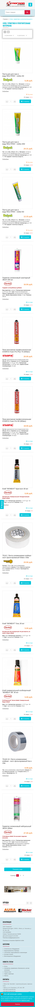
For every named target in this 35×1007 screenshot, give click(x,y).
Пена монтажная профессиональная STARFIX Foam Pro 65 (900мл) (16, 420)
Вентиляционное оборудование (12, 956)
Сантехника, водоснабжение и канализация (15, 952)
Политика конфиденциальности (11, 937)
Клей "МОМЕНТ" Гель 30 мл (13, 623)
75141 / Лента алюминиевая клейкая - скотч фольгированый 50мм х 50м (17, 556)
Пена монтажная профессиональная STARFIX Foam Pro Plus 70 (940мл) (16, 351)
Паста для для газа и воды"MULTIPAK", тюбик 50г (13, 211)
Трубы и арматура (9, 973)
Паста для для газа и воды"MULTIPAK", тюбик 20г (13, 75)
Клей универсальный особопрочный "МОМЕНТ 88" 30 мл (16, 691)
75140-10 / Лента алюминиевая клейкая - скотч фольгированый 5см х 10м (17, 761)
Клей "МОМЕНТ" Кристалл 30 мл (15, 489)
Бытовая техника (8, 954)
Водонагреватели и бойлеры (11, 950)
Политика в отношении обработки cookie (13, 940)
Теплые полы (7, 972)
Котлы (5, 966)
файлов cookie (25, 1000)
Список (5, 32)
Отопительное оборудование (11, 948)
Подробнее (5, 91)
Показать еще (17, 869)
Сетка (8, 32)
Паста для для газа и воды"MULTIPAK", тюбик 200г (13, 143)
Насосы (6, 975)
